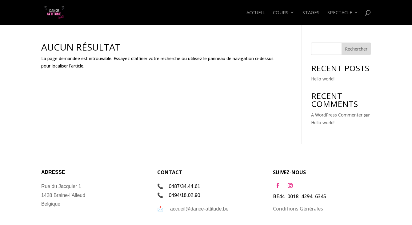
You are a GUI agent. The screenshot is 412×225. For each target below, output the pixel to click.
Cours (280, 12)
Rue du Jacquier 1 (61, 186)
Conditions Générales (298, 208)
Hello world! (322, 79)
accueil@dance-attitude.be (199, 208)
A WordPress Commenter (336, 115)
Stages (310, 12)
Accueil (255, 12)
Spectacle (339, 12)
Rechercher (356, 49)
